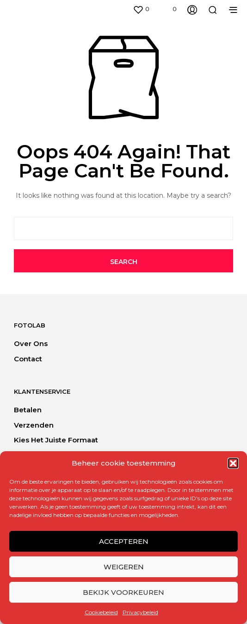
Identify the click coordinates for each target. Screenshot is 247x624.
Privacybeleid (140, 612)
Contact (28, 358)
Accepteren (123, 541)
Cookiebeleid (101, 612)
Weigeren (124, 566)
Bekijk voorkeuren (123, 592)
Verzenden (34, 425)
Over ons (31, 343)
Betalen (28, 409)
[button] (233, 463)
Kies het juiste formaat (56, 439)
